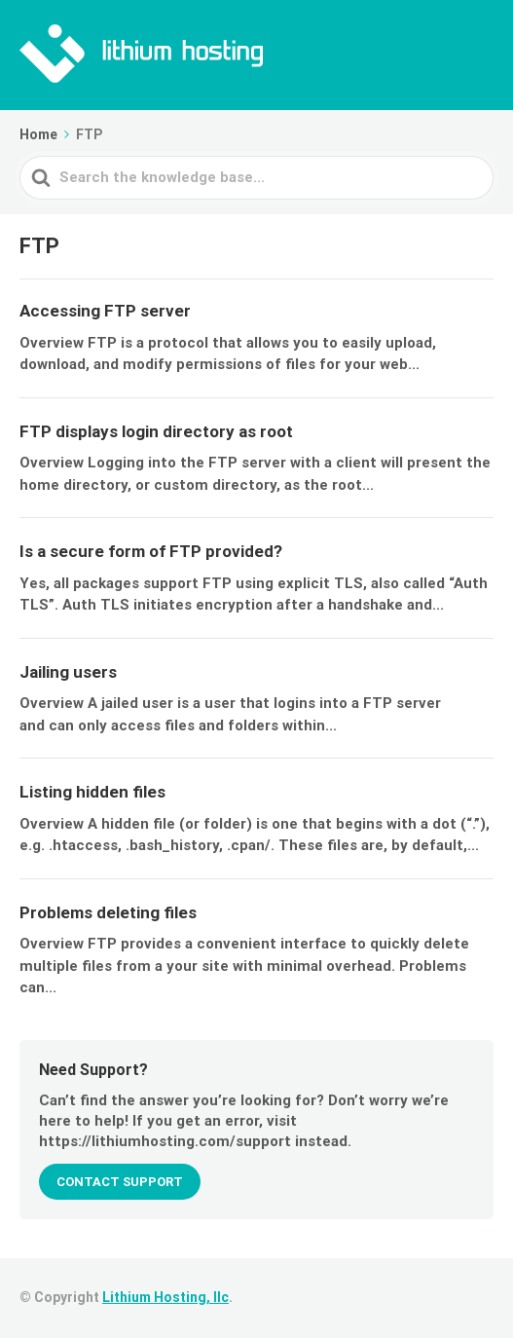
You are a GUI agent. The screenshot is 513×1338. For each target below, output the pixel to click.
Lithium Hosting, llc (165, 1297)
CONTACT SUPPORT (119, 1181)
